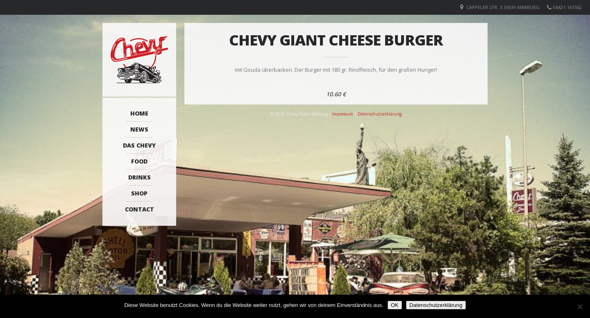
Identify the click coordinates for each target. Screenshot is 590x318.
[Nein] (580, 306)
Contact (139, 209)
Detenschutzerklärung (380, 114)
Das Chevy (139, 145)
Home (139, 113)
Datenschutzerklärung (436, 305)
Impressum (342, 114)
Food (139, 161)
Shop (139, 193)
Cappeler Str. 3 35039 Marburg (503, 7)
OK (395, 305)
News (139, 129)
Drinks (139, 177)
